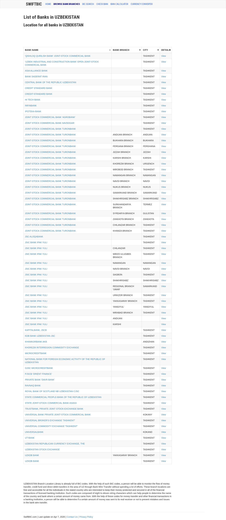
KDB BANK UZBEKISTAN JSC (40, 336)
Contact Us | (73, 517)
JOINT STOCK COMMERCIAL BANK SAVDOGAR (49, 123)
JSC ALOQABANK (34, 236)
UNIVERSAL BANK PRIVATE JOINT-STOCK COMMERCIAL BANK (58, 414)
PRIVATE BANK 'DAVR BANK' (40, 379)
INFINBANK (31, 105)
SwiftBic (34, 4)
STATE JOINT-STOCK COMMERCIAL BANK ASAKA (51, 403)
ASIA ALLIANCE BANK (36, 70)
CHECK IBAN (102, 4)
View (163, 56)
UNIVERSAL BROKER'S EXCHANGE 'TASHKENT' (50, 420)
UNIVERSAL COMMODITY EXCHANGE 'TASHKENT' (51, 426)
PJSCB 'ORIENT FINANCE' (38, 374)
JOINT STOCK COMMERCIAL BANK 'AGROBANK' (50, 117)
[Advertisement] (81, 36)
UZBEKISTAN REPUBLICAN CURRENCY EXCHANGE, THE (55, 443)
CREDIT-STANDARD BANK (38, 94)
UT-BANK (30, 438)
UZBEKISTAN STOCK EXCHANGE (42, 449)
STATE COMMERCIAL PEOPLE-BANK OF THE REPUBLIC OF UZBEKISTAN (63, 397)
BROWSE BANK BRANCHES (67, 4)
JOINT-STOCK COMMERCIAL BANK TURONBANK (50, 129)
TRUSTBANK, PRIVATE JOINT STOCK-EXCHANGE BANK (54, 409)
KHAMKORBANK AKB (36, 341)
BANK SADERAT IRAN (36, 76)
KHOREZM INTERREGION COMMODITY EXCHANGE (52, 347)
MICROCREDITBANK (35, 353)
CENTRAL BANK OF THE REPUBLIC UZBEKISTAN (50, 82)
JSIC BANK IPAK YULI (36, 242)
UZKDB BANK (32, 455)
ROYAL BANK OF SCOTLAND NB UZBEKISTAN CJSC (52, 391)
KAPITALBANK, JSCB (36, 330)
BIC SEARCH (88, 4)
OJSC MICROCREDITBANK (39, 368)
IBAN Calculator (119, 4)
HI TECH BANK (32, 100)
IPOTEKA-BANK (33, 111)
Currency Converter (142, 4)
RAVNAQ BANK (33, 385)
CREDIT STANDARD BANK (38, 88)
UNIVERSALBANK (34, 432)
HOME (48, 4)
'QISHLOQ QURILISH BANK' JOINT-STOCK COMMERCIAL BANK (58, 56)
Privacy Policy (86, 517)
